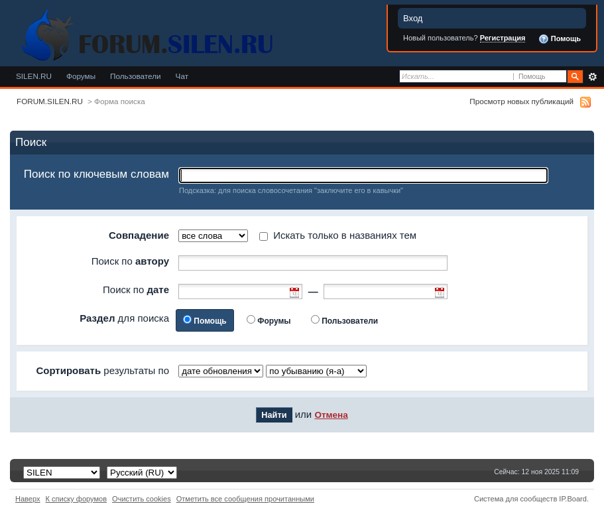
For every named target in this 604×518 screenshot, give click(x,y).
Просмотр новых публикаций (521, 101)
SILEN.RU (34, 76)
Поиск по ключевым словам (96, 174)
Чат (182, 76)
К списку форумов (76, 499)
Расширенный (592, 77)
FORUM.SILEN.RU (50, 101)
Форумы (80, 76)
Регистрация (503, 38)
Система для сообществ (515, 499)
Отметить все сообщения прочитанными (245, 499)
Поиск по (130, 261)
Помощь (559, 39)
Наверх (27, 499)
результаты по (102, 370)
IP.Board (573, 499)
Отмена (330, 415)
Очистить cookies (141, 499)
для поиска (124, 318)
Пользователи (135, 76)
